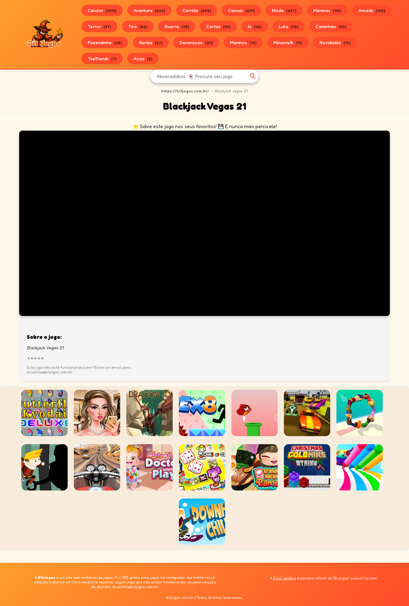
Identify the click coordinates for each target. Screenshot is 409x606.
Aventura (149, 10)
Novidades (335, 42)
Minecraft (287, 42)
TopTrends (102, 58)
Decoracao (196, 42)
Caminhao (330, 26)
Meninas (327, 10)
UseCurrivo (284, 578)
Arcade (371, 10)
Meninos (243, 42)
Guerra (176, 26)
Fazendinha (105, 42)
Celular (102, 10)
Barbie (150, 42)
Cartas (218, 26)
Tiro (137, 26)
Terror (99, 26)
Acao (142, 58)
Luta (288, 26)
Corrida (196, 10)
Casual (241, 10)
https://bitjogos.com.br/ (185, 91)
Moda (284, 10)
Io (255, 26)
